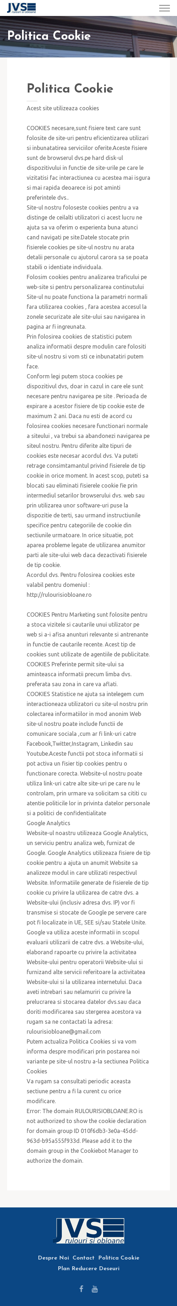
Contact (84, 1258)
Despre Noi (53, 1258)
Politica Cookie (118, 1258)
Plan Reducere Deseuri (88, 1269)
